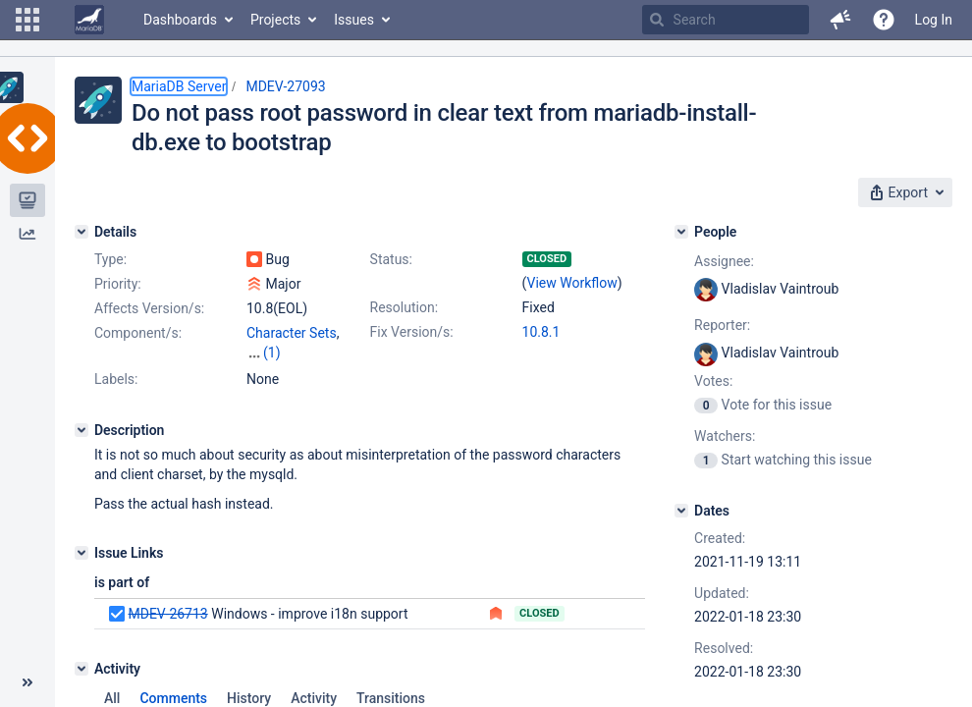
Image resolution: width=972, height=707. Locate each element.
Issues (354, 19)
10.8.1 (541, 332)
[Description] (81, 430)
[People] (681, 232)
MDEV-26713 (167, 614)
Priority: (117, 284)
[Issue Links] (81, 553)
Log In (933, 19)
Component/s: (138, 333)
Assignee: (724, 261)
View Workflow (572, 283)
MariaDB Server (179, 86)
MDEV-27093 (285, 86)
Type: (110, 259)
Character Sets (291, 333)
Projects (275, 19)
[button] (27, 19)
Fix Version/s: (412, 332)
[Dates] (681, 510)
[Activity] (81, 669)
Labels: (115, 379)
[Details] (81, 232)
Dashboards (180, 19)
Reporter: (722, 325)
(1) (272, 352)
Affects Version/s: (149, 308)
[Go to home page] (89, 19)
